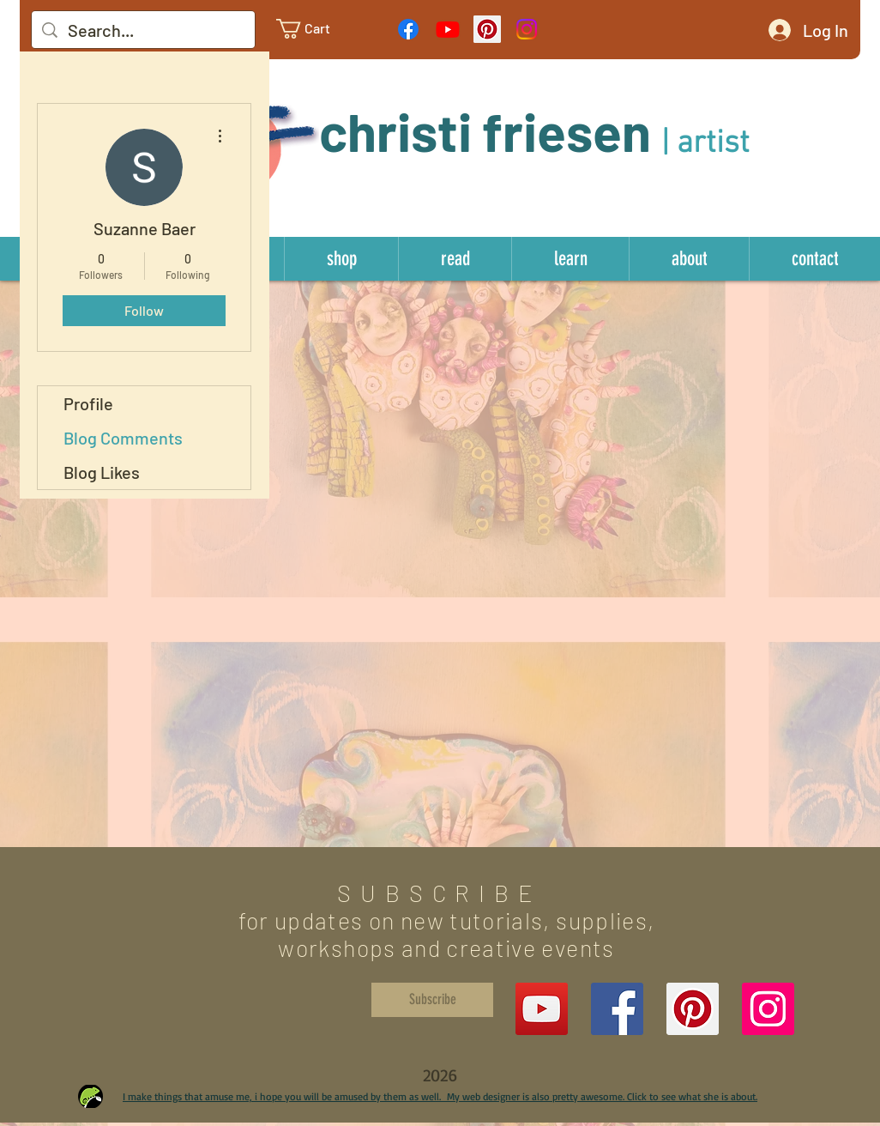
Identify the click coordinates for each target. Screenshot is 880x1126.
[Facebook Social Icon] (617, 1009)
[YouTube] (541, 1009)
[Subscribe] (432, 1000)
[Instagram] (526, 29)
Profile (88, 403)
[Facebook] (408, 29)
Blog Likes (101, 472)
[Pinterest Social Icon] (487, 29)
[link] (316, 29)
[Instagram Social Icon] (768, 1009)
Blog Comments (123, 437)
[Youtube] (447, 29)
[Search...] (143, 30)
